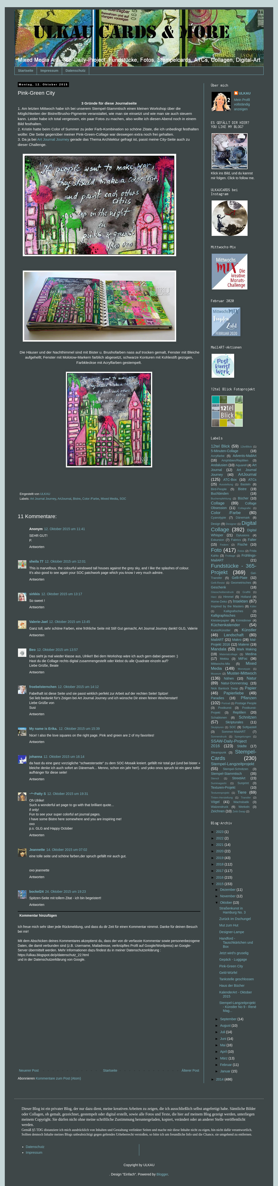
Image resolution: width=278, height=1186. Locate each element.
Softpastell (249, 727)
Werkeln (243, 807)
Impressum (49, 70)
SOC (123, 498)
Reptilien (239, 712)
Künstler (249, 630)
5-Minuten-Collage (224, 451)
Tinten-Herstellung (222, 797)
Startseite (25, 70)
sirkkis (34, 594)
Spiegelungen (242, 736)
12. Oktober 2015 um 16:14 (64, 757)
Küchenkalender (225, 625)
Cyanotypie (218, 517)
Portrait (225, 703)
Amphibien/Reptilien (234, 460)
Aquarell (241, 465)
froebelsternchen (43, 687)
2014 (220, 1079)
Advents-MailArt (244, 456)
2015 (220, 884)
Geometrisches (241, 582)
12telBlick (246, 446)
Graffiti (246, 592)
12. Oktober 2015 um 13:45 (69, 622)
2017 (220, 871)
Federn (224, 544)
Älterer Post (190, 1070)
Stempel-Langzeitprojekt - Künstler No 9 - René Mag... (237, 1007)
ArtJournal (64, 498)
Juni (223, 1039)
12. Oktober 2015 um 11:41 (64, 529)
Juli (223, 1032)
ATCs (252, 480)
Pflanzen (248, 698)
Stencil (215, 778)
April (224, 1051)
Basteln (245, 484)
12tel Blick (220, 446)
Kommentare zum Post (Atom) (58, 1078)
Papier (251, 688)
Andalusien (219, 465)
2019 (220, 858)
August (225, 1025)
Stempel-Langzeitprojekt (232, 764)
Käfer (253, 606)
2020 (220, 851)
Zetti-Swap (238, 811)
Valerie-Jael (38, 622)
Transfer (246, 797)
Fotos (240, 550)
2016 (220, 877)
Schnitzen (247, 717)
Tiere (242, 792)
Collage (218, 503)
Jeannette (37, 850)
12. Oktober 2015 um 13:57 (57, 650)
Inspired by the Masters (227, 606)
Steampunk (218, 752)
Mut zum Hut (228, 925)
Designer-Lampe (231, 932)
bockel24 (36, 891)
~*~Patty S (37, 794)
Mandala (218, 649)
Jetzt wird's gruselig (234, 953)
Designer (231, 523)
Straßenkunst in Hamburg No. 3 (232, 910)
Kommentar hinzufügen (38, 915)
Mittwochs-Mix (220, 663)
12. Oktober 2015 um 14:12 (78, 687)
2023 (220, 832)
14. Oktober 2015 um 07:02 (66, 850)
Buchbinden (220, 493)
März (224, 1058)
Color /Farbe (90, 498)
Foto (216, 550)
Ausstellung (226, 484)
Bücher (243, 498)
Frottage (230, 555)
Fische (242, 544)
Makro (237, 640)
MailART (217, 640)
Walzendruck (219, 807)
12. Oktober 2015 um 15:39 (79, 729)
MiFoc (242, 658)
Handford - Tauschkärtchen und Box (236, 942)
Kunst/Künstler (221, 630)
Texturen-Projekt (223, 787)
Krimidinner (243, 620)
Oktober (226, 902)
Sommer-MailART (234, 731)
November (228, 896)
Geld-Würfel (228, 973)
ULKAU (245, 93)
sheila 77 (36, 561)
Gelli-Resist (218, 582)
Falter (252, 540)
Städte (242, 746)
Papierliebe (234, 693)
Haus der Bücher (231, 985)
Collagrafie (244, 508)
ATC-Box (230, 480)
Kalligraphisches (223, 615)
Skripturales (234, 722)
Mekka (224, 658)
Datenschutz (76, 70)
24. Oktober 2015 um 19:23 (65, 891)
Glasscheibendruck (222, 592)
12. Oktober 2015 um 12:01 (65, 561)
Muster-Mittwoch (241, 673)
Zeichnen (218, 811)
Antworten (36, 547)
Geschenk (218, 587)
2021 (220, 845)
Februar (226, 1065)
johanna (35, 757)
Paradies (217, 698)
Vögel (215, 802)
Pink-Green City (231, 966)
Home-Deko (219, 601)
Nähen (229, 678)
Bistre (77, 498)
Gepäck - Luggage (233, 959)
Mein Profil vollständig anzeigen (242, 104)
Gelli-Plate (239, 578)
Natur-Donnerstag (234, 683)
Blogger (162, 1174)
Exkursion (217, 540)
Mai (223, 1045)
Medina (250, 654)
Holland (246, 597)
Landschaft (233, 635)
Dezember (228, 890)
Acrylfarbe (218, 456)
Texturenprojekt (220, 792)
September (228, 1019)
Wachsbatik (241, 802)
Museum (216, 673)
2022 (220, 838)
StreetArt (238, 778)
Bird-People (219, 489)
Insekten (240, 601)
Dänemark (243, 517)
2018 (220, 864)
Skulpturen (217, 727)
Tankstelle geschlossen (236, 979)
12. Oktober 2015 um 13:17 (61, 594)
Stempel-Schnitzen (235, 769)
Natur (251, 678)
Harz (214, 596)
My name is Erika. (43, 729)
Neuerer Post (29, 1070)
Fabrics (236, 540)
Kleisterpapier (220, 620)
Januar (225, 1071)
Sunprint (243, 783)
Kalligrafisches (233, 611)
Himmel (228, 597)
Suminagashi (218, 783)
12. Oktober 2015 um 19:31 (67, 794)
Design (215, 524)
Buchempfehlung (221, 498)
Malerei (243, 644)
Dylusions (242, 535)
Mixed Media (109, 498)
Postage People (245, 703)
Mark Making (246, 649)
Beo (32, 650)
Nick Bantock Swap (224, 688)
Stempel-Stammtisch (226, 774)
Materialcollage (228, 654)
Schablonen (219, 717)
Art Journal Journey (53, 139)
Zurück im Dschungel (235, 919)
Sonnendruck (219, 736)
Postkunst (224, 707)
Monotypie (244, 668)
